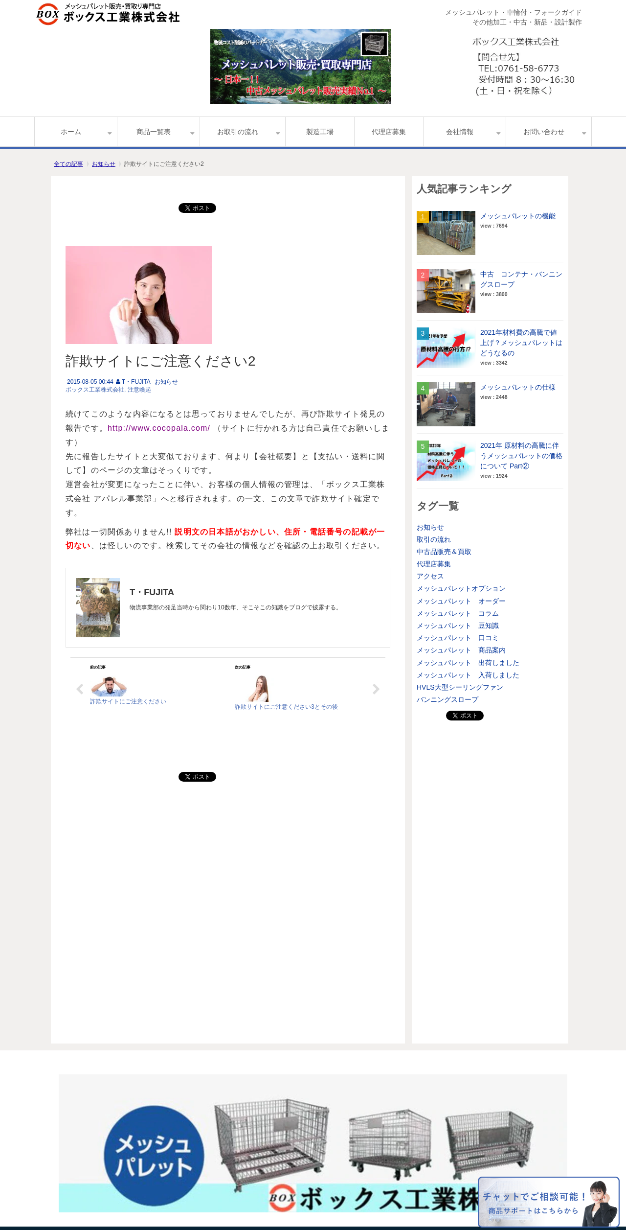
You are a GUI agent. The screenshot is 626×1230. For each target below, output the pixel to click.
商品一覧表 (153, 132)
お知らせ (103, 164)
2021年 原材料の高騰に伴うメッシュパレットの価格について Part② (521, 455)
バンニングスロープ (447, 699)
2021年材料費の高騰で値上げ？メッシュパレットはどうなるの (521, 342)
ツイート (200, 203)
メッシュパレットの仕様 (518, 387)
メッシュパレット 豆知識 (458, 625)
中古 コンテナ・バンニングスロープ (521, 279)
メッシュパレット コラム (458, 613)
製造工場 (320, 132)
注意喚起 (139, 389)
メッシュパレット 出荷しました (468, 663)
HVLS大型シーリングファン (460, 687)
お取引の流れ (237, 132)
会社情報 (459, 132)
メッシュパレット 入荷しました (468, 675)
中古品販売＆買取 (444, 552)
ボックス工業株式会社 (95, 389)
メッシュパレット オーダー (461, 601)
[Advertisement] (490, 872)
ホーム (71, 132)
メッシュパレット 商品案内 (461, 650)
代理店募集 (389, 132)
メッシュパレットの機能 (518, 216)
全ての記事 (68, 164)
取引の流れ (434, 539)
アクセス (430, 576)
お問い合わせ (543, 132)
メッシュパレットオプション (461, 588)
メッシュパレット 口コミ (458, 638)
